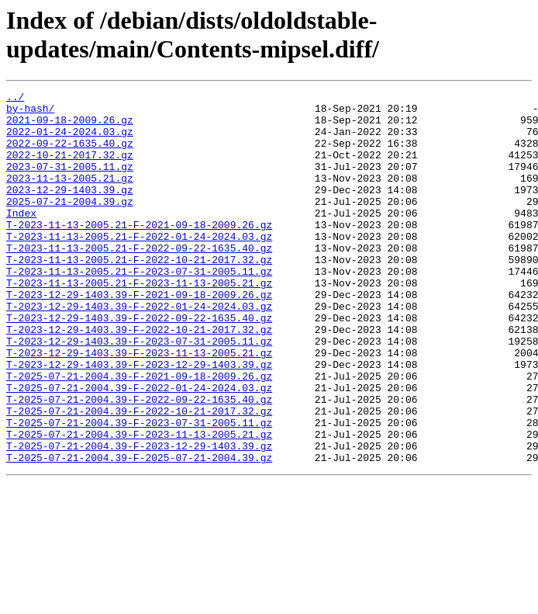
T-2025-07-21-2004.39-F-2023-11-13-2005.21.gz (139, 504)
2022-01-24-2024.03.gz (69, 140)
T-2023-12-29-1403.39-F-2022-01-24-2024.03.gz (139, 350)
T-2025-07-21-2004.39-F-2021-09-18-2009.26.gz (139, 434)
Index (21, 238)
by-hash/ (30, 113)
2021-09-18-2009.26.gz (69, 127)
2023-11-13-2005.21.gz (69, 196)
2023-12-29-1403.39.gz (69, 210)
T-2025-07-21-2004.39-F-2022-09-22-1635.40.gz (139, 462)
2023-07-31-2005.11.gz (69, 182)
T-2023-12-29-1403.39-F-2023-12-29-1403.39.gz (139, 420)
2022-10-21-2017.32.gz (69, 168)
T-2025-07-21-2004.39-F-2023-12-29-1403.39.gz (139, 518)
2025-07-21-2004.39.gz (69, 224)
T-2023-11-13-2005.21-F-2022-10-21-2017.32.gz (139, 294)
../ (15, 99)
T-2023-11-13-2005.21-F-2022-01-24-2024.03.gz (139, 266)
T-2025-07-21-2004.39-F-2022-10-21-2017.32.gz (139, 476)
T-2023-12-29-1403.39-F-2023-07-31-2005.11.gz (139, 392)
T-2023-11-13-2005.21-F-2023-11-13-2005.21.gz (139, 322)
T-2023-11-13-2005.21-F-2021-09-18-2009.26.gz (139, 252)
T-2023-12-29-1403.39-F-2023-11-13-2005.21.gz (139, 406)
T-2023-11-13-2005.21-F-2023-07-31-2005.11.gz (139, 308)
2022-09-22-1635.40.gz (69, 154)
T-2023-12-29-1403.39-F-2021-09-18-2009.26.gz (139, 336)
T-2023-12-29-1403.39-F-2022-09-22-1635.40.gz (139, 364)
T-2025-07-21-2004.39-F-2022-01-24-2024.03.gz (139, 448)
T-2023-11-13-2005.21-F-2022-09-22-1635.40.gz (139, 280)
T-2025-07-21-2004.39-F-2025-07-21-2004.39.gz (139, 532)
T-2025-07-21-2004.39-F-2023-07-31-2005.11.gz (139, 490)
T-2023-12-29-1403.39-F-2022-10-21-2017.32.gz (139, 378)
